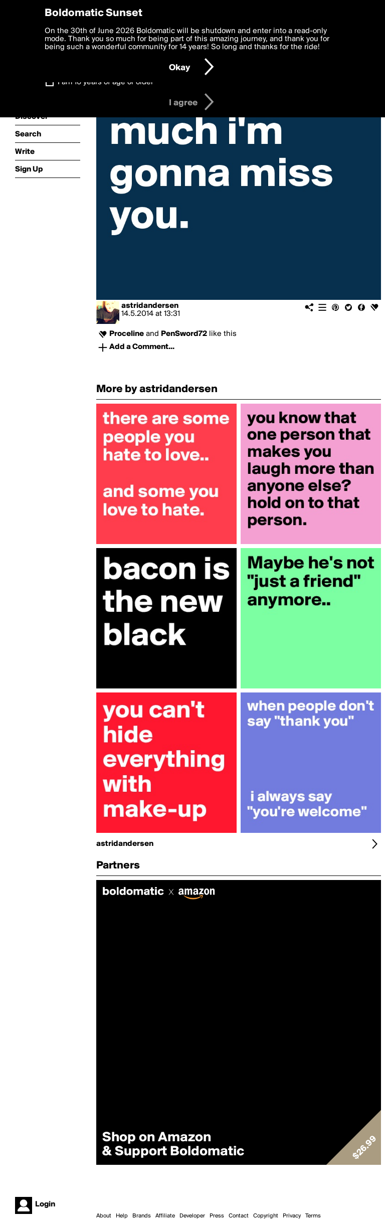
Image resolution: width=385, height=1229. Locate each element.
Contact (239, 1216)
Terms (313, 1216)
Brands (141, 1216)
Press (217, 1216)
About (103, 1216)
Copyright (265, 1216)
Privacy (292, 1216)
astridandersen (149, 306)
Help (122, 1216)
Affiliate (165, 1216)
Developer (192, 1216)
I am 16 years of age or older (105, 82)
